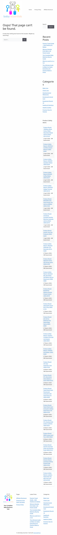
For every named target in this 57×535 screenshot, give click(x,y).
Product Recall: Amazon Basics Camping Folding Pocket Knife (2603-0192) (48, 461)
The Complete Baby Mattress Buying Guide (48, 57)
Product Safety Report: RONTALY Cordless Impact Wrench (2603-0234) (48, 147)
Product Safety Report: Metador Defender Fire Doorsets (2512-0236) (48, 247)
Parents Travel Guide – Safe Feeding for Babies (48, 45)
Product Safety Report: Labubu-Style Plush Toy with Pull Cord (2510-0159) (47, 476)
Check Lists (46, 90)
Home (30, 9)
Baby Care (45, 88)
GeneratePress (37, 532)
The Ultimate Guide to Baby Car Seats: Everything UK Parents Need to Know (48, 68)
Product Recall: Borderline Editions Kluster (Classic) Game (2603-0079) (47, 292)
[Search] (24, 39)
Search (44, 24)
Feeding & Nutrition (48, 105)
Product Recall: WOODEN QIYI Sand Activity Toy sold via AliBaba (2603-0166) (48, 202)
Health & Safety (47, 107)
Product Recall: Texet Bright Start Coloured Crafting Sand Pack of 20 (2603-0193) (48, 408)
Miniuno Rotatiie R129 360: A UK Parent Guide (47, 51)
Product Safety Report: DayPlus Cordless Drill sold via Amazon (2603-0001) (48, 337)
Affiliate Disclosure (48, 9)
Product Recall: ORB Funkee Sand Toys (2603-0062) (48, 435)
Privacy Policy (38, 9)
